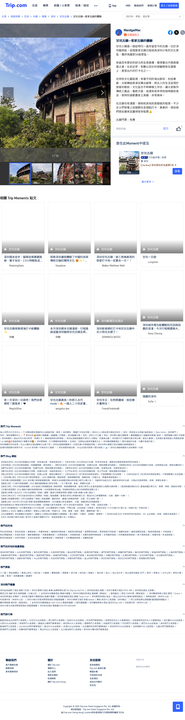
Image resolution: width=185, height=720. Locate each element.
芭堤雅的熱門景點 (147, 558)
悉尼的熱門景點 (108, 558)
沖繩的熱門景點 (113, 555)
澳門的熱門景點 (108, 552)
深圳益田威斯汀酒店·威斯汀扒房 (14, 590)
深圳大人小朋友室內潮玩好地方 (106, 432)
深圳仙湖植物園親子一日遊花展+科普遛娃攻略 (74, 444)
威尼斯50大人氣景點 (72, 623)
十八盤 (3, 573)
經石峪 (37, 573)
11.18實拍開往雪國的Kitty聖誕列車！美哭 (41, 432)
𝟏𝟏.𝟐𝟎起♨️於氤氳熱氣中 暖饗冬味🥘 (18, 441)
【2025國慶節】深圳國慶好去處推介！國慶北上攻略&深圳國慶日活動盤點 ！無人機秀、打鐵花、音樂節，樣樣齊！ (52, 514)
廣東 (44, 16)
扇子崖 (74, 573)
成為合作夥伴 (96, 682)
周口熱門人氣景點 (56, 620)
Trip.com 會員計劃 (98, 668)
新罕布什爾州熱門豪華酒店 (96, 629)
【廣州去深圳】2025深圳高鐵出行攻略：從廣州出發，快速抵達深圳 (31, 471)
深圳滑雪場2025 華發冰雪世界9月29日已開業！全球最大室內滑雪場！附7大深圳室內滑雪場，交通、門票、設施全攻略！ (54, 505)
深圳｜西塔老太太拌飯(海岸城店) (138, 432)
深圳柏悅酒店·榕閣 (95, 590)
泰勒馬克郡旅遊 (75, 532)
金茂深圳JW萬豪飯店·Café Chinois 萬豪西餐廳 (52, 602)
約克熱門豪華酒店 (94, 620)
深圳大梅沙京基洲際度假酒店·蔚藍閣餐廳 (45, 599)
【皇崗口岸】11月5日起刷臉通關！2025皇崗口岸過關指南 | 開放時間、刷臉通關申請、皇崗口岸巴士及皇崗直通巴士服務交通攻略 (58, 486)
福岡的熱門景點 (26, 555)
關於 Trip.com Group (57, 682)
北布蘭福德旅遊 (73, 538)
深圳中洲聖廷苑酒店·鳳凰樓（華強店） (90, 593)
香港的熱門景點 (91, 552)
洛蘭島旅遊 (88, 538)
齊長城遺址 (14, 573)
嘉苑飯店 (115, 593)
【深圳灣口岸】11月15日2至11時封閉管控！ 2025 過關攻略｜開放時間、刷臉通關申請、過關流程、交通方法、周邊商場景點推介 (61, 477)
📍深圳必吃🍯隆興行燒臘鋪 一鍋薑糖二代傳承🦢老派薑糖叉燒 (51, 435)
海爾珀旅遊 (123, 532)
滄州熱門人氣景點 (168, 623)
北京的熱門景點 (77, 555)
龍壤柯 (29, 576)
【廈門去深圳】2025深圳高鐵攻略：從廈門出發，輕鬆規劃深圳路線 (31, 468)
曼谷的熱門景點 (74, 552)
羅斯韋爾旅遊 (34, 535)
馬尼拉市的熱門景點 (127, 558)
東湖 (9, 576)
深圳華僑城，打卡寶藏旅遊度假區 (52, 441)
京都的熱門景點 (74, 558)
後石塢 (100, 573)
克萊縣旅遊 (62, 535)
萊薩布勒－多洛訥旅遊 (162, 535)
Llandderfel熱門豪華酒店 (30, 626)
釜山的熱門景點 (91, 558)
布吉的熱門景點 (58, 558)
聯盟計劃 (94, 672)
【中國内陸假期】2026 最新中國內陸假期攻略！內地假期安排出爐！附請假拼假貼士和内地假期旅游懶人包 (49, 489)
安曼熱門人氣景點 (111, 623)
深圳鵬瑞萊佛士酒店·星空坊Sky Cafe (105, 602)
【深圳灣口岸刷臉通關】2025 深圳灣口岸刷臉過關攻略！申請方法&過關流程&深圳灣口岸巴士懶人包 (45, 480)
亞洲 (26, 16)
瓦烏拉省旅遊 (34, 538)
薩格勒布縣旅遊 (58, 532)
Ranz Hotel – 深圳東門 (166, 432)
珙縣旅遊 (59, 538)
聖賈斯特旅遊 (91, 532)
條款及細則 (53, 675)
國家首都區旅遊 (138, 532)
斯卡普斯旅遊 (143, 535)
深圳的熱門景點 (7, 552)
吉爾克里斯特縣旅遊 (92, 535)
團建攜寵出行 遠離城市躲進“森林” (146, 435)
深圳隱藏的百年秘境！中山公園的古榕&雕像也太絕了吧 (25, 444)
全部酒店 (94, 678)
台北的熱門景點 (24, 552)
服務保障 (10, 668)
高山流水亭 (117, 573)
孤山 (108, 573)
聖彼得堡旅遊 (154, 532)
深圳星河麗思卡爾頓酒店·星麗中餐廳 (38, 596)
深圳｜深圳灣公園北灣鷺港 (116, 435)
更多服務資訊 (12, 672)
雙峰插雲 (56, 573)
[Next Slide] (102, 92)
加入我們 (52, 672)
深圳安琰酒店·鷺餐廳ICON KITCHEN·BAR (58, 606)
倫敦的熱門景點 (43, 555)
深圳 (53, 16)
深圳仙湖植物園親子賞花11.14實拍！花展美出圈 (87, 438)
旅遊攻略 (15, 16)
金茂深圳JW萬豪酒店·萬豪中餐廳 (55, 593)
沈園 (2, 576)
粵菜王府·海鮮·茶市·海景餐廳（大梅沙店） (19, 593)
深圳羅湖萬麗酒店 (111, 441)
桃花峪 (83, 573)
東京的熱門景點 (41, 552)
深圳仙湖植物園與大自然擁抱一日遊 (126, 447)
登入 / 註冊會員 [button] (169, 5)
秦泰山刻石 (26, 573)
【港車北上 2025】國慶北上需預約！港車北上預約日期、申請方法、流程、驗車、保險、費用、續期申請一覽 (49, 511)
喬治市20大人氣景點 (49, 629)
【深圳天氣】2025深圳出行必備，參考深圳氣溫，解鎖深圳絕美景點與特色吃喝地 (101, 462)
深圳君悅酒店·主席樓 (144, 590)
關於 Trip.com (54, 665)
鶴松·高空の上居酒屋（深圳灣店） (112, 599)
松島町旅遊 (20, 535)
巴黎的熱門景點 (7, 558)
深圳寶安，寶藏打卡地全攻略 (76, 432)
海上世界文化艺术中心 (10, 432)
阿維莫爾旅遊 (48, 535)
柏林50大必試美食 (75, 620)
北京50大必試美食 (37, 620)
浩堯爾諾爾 (18, 576)
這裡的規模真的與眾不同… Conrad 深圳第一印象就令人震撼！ (28, 447)
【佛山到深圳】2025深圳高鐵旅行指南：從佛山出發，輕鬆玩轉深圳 (31, 474)
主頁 (4, 16)
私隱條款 (52, 678)
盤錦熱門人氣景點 (92, 623)
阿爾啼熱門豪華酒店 (28, 629)
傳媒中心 (52, 668)
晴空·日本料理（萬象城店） (133, 593)
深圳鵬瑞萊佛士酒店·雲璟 (160, 593)
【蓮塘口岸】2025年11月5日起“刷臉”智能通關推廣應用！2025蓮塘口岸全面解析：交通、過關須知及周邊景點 (49, 502)
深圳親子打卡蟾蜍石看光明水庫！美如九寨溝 (132, 438)
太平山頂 (166, 573)
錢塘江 (91, 573)
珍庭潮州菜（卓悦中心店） (12, 599)
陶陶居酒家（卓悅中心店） (158, 596)
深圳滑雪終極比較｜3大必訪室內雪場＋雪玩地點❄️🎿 (83, 447)
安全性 (93, 685)
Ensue (177, 593)
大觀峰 (46, 573)
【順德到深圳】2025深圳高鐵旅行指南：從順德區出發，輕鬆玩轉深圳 (150, 465)
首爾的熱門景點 (125, 552)
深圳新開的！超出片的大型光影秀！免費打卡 (22, 438)
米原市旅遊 (20, 538)
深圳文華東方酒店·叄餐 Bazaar (80, 599)
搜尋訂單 (152, 5)
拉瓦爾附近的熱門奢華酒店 (95, 626)
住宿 (34, 5)
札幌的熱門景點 (130, 555)
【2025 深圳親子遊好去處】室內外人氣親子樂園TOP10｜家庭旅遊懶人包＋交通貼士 (38, 517)
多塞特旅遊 (43, 532)
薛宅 (149, 573)
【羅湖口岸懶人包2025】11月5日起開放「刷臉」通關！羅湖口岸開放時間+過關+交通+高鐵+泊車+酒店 (46, 492)
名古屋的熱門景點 (164, 555)
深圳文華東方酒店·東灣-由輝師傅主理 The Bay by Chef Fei (58, 590)
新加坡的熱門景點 (95, 555)
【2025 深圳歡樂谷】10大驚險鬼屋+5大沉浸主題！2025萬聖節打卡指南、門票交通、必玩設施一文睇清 (46, 508)
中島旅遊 (167, 532)
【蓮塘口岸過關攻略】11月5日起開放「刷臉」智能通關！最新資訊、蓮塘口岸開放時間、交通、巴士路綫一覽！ (50, 499)
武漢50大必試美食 (71, 626)
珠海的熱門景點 (159, 552)
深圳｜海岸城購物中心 (10, 435)
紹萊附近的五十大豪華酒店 (117, 620)
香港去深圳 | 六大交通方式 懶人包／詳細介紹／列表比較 (121, 508)
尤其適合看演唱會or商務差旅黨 (169, 438)
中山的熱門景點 (41, 558)
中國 (35, 16)
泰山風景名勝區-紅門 (134, 573)
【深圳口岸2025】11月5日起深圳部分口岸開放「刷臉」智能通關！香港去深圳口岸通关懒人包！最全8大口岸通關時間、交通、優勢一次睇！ (63, 496)
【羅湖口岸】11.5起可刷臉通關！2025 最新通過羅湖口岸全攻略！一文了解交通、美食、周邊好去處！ (46, 483)
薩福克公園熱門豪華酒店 (49, 623)
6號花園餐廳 (81, 602)
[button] (126, 6)
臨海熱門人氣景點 (8, 626)
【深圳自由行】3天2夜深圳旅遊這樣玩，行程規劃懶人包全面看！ (155, 474)
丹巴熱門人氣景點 (130, 623)
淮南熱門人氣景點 (27, 623)
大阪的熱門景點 (58, 552)
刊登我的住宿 (96, 675)
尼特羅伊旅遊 (110, 535)
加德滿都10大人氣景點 (143, 626)
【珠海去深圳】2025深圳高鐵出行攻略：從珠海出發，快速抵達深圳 (31, 462)
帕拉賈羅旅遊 (6, 535)
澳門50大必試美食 (149, 623)
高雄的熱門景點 (60, 555)
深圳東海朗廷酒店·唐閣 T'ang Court (73, 596)
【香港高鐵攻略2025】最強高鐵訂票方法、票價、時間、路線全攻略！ (151, 486)
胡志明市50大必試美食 (120, 626)
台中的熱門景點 (146, 555)
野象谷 (157, 573)
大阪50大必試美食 (8, 623)
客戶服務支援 (12, 665)
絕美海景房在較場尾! (54, 438)
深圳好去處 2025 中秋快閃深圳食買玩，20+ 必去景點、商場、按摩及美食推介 (142, 514)
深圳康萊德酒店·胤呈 (101, 596)
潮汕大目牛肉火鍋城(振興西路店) (128, 596)
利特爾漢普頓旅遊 (126, 535)
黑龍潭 (65, 573)
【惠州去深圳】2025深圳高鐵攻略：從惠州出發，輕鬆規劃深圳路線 (85, 465)
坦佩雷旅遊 (75, 535)
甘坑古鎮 (64, 16)
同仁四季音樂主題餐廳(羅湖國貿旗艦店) (149, 599)
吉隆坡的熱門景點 (9, 555)
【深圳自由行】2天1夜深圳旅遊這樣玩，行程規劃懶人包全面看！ (93, 474)
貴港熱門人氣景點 (8, 629)
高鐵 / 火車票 (62, 5)
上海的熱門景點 (175, 552)
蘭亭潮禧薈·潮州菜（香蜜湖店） (14, 602)
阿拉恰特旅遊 (6, 532)
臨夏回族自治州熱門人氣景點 (13, 620)
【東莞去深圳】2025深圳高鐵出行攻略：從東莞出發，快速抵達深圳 (95, 468)
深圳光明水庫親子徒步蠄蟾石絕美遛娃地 (116, 444)
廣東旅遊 (32, 532)
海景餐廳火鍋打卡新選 (174, 435)
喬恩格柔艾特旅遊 (108, 532)
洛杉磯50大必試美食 (173, 620)
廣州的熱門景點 (142, 552)
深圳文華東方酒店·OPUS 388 (119, 590)
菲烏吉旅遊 (20, 532)
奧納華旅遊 (47, 538)
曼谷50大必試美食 (52, 626)
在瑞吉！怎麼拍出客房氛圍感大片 (85, 441)
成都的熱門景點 (24, 558)
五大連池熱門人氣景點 (71, 629)
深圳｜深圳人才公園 (92, 435)
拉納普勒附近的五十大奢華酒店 (146, 620)
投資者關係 (95, 665)
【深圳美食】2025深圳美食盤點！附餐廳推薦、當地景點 (25, 465)
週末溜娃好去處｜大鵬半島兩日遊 (137, 441)
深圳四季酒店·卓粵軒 (9, 596)
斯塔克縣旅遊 (6, 538)
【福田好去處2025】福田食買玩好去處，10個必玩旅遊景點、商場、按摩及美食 (130, 480)
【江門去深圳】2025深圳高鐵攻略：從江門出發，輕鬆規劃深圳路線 (95, 471)
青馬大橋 (177, 573)
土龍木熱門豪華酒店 (165, 626)
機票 (45, 5)
